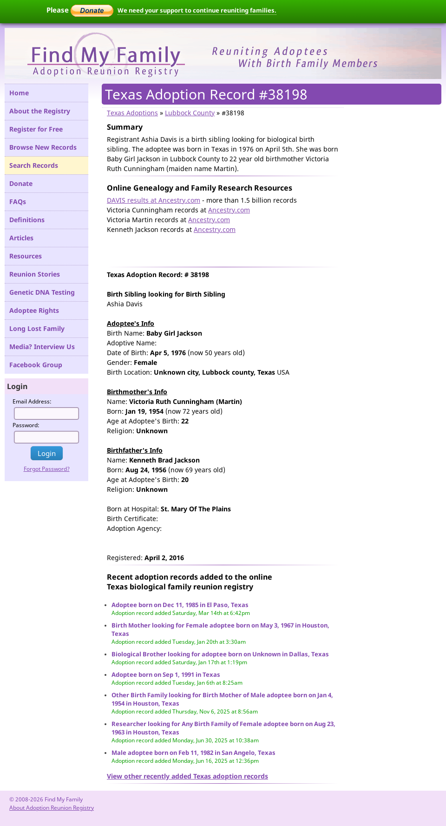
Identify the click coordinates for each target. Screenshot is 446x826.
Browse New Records (43, 147)
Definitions (27, 219)
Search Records (33, 165)
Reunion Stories (34, 274)
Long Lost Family (37, 328)
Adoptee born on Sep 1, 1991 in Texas (166, 674)
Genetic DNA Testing (42, 292)
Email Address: (32, 401)
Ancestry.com (229, 209)
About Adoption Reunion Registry (51, 808)
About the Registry (39, 110)
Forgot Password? (47, 469)
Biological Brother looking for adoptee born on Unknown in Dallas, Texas (220, 654)
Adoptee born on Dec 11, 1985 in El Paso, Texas (180, 605)
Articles (21, 237)
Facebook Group (35, 364)
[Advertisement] (215, 248)
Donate (21, 183)
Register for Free (36, 129)
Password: (26, 425)
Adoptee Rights (34, 310)
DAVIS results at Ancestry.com (153, 200)
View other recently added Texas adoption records (187, 776)
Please (79, 9)
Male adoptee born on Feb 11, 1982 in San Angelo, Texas (193, 752)
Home (19, 92)
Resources (25, 255)
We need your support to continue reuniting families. (197, 10)
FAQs (17, 201)
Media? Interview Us (42, 346)
